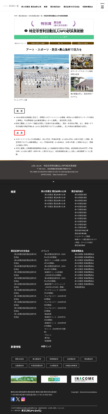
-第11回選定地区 (80, 197)
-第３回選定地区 (80, 221)
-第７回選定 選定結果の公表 (54, 207)
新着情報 (16, 346)
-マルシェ (47, 335)
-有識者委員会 (79, 287)
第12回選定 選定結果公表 (31, 7)
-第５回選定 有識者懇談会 (84, 272)
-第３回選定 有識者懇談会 (84, 278)
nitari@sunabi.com (71, 172)
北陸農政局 (71, 359)
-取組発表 (47, 314)
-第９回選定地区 (80, 203)
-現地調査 (47, 341)
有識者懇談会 (88, 7)
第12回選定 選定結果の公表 (53, 191)
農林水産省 (19, 359)
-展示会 (47, 338)
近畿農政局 (19, 366)
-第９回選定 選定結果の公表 (54, 200)
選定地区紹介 (55, 7)
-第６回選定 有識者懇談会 (84, 269)
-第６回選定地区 (80, 212)
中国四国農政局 (37, 366)
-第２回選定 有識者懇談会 (84, 281)
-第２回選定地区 (80, 224)
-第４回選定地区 (80, 218)
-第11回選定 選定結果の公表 (55, 195)
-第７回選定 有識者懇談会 (84, 266)
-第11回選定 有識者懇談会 (84, 254)
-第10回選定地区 (80, 200)
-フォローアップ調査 (82, 236)
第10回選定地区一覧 (35, 16)
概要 (45, 7)
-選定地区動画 (79, 245)
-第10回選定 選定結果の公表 (55, 197)
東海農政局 (88, 359)
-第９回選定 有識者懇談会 (84, 260)
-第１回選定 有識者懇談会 (84, 284)
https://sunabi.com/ (60, 174)
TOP (15, 16)
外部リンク (46, 346)
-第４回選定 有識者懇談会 (84, 275)
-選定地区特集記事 (81, 230)
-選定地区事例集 (80, 233)
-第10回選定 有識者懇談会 (84, 257)
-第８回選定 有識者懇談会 (84, 263)
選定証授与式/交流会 (72, 7)
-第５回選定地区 (80, 215)
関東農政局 (54, 359)
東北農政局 (37, 359)
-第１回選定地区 (80, 227)
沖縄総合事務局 (71, 366)
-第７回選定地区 (80, 209)
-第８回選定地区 (80, 207)
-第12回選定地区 (80, 195)
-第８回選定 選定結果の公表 (54, 203)
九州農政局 (54, 366)
